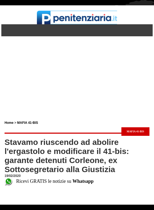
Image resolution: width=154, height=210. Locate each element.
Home (9, 123)
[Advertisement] (77, 73)
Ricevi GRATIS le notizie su (49, 181)
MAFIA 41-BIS (27, 123)
